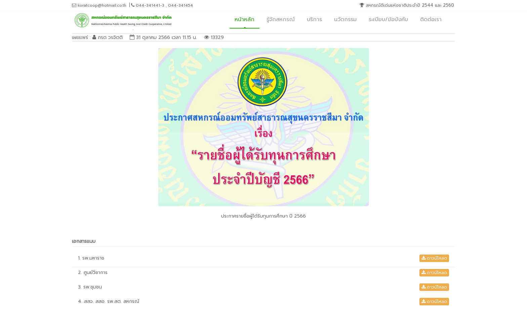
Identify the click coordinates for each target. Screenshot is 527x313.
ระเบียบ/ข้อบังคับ (388, 19)
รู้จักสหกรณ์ (281, 19)
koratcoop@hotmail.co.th (99, 5)
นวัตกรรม (345, 19)
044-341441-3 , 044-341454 (162, 5)
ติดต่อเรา (431, 19)
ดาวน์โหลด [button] (434, 258)
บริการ (314, 19)
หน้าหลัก (244, 19)
